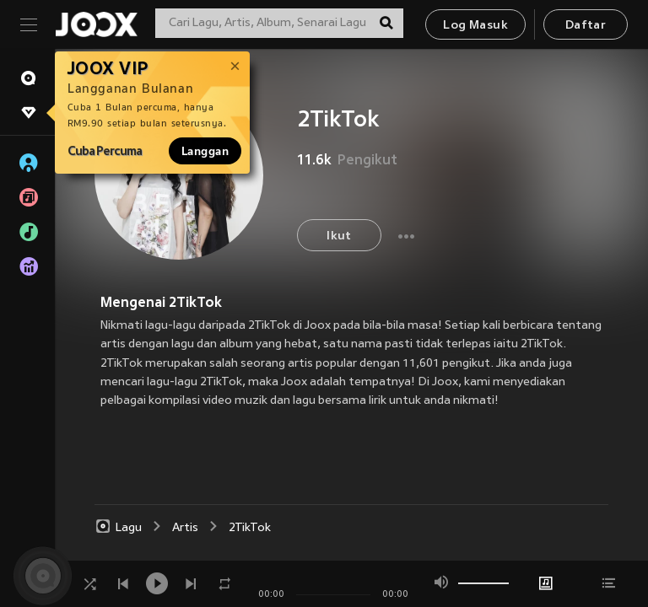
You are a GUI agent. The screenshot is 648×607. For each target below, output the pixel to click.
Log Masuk (475, 25)
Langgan (205, 151)
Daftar (585, 25)
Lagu (118, 526)
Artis (185, 528)
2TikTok (250, 528)
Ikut (339, 236)
